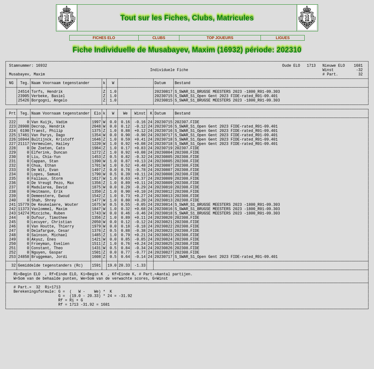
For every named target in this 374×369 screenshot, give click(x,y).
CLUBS (158, 38)
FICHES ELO (104, 38)
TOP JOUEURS (220, 38)
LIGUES (283, 38)
